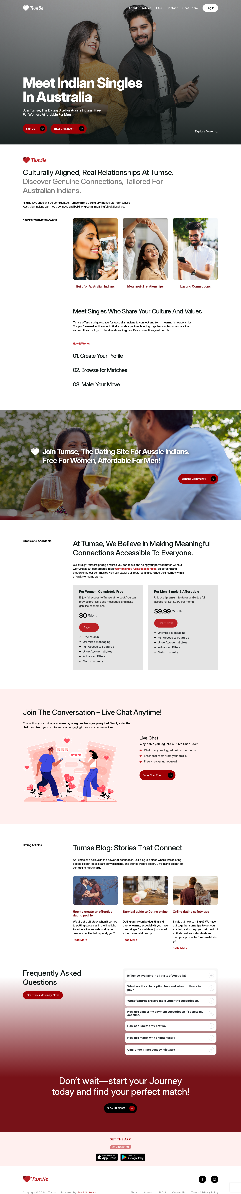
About (132, 8)
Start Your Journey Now (43, 1007)
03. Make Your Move (109, 394)
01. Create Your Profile (111, 358)
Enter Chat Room (69, 128)
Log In (210, 8)
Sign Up (35, 128)
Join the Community (198, 490)
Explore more (206, 131)
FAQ (159, 8)
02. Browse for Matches (115, 376)
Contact (172, 8)
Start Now (166, 635)
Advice (146, 8)
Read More (80, 951)
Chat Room (190, 8)
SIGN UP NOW (121, 1120)
